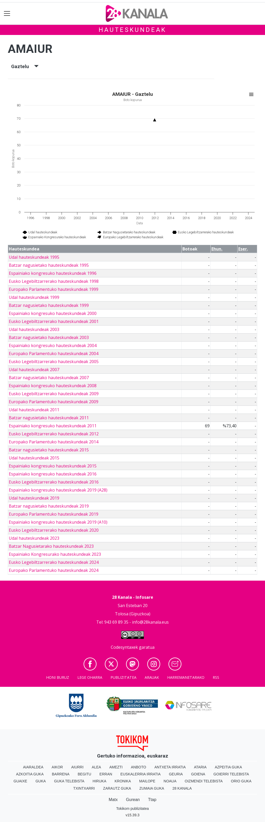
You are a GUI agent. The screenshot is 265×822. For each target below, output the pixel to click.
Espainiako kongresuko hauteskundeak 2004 (53, 345)
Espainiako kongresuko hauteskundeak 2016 (53, 474)
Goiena (198, 774)
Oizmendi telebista (204, 781)
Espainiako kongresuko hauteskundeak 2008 (53, 385)
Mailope (147, 781)
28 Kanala (182, 788)
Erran (105, 774)
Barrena (61, 774)
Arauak (152, 677)
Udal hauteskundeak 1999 (34, 297)
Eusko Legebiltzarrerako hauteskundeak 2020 (54, 530)
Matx (113, 799)
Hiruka (99, 781)
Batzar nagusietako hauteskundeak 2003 (49, 337)
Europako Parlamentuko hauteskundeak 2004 (53, 353)
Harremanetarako (185, 677)
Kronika (123, 781)
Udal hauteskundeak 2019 (34, 498)
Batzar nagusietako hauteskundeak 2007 (49, 377)
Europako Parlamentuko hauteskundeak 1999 (53, 289)
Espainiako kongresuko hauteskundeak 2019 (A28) (58, 490)
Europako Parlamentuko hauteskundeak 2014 (53, 442)
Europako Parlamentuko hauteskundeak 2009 (53, 402)
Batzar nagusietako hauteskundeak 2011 (49, 418)
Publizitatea (123, 677)
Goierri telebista (231, 774)
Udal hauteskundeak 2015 (34, 458)
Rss (216, 677)
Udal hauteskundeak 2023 (34, 538)
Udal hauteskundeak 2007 (34, 369)
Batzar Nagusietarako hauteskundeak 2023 (51, 546)
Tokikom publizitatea (132, 808)
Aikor (57, 767)
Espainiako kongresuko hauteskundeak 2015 (53, 466)
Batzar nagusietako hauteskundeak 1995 (49, 265)
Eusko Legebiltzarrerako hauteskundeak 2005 (54, 361)
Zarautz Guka (117, 788)
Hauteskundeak (132, 29)
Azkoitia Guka (30, 774)
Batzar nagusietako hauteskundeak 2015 (49, 450)
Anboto (138, 767)
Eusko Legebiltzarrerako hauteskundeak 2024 (54, 562)
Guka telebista (69, 781)
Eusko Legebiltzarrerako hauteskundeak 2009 (54, 393)
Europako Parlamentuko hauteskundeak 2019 (53, 514)
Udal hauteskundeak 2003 (34, 329)
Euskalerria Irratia (140, 774)
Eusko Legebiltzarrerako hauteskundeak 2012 (54, 434)
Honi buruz (57, 677)
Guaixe (20, 781)
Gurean (133, 799)
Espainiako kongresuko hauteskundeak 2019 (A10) (58, 522)
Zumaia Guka (151, 788)
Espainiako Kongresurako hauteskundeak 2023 (55, 554)
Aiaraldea (33, 767)
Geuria (176, 774)
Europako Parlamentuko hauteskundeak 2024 (53, 570)
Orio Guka (241, 781)
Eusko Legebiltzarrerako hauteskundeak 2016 (54, 482)
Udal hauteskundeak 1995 (34, 257)
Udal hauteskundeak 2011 (34, 410)
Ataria (200, 767)
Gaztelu (25, 66)
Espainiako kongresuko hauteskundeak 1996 (53, 273)
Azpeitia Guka (228, 767)
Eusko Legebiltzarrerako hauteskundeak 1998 (54, 281)
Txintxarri (84, 788)
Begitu (84, 774)
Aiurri (77, 767)
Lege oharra (89, 677)
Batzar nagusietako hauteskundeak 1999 (49, 305)
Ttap (152, 799)
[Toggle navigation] (7, 13)
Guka (40, 781)
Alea (96, 767)
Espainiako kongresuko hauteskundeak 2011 (53, 426)
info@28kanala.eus (150, 622)
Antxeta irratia (170, 767)
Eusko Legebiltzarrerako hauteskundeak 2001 (54, 321)
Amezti (115, 767)
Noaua (170, 781)
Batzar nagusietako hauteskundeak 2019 (49, 506)
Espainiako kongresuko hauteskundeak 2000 (53, 313)
